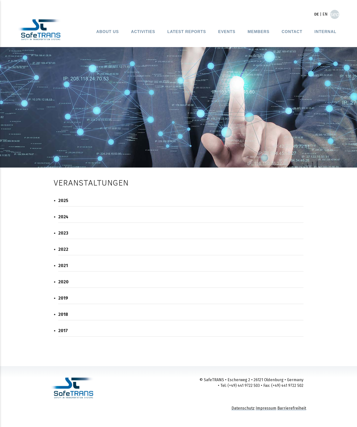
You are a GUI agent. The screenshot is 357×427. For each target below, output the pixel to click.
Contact (292, 32)
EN (325, 14)
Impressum (266, 408)
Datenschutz (243, 408)
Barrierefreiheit (291, 408)
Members (258, 32)
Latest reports (186, 32)
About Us (107, 32)
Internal (326, 32)
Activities (143, 32)
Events (226, 32)
